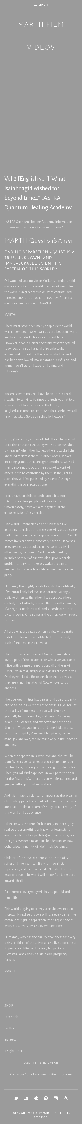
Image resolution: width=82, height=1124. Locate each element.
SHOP (8, 1005)
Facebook (11, 1017)
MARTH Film (41, 25)
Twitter (9, 1028)
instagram (11, 1039)
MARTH (48, 1113)
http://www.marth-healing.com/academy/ (33, 227)
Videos (41, 48)
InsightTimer (13, 1051)
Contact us (17, 1074)
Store (28, 1074)
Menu (43, 5)
